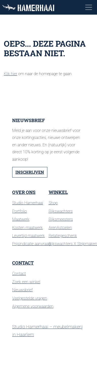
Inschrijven (29, 172)
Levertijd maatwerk (28, 235)
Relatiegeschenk (63, 235)
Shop (53, 203)
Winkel (58, 192)
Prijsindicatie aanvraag (31, 243)
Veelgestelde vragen (29, 298)
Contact (23, 263)
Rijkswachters (61, 211)
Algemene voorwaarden (32, 306)
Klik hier (10, 73)
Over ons (23, 192)
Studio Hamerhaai (27, 203)
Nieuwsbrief (22, 290)
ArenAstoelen (60, 227)
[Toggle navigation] (88, 7)
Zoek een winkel (26, 281)
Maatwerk (20, 219)
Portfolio (19, 211)
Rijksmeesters (61, 219)
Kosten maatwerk (27, 227)
